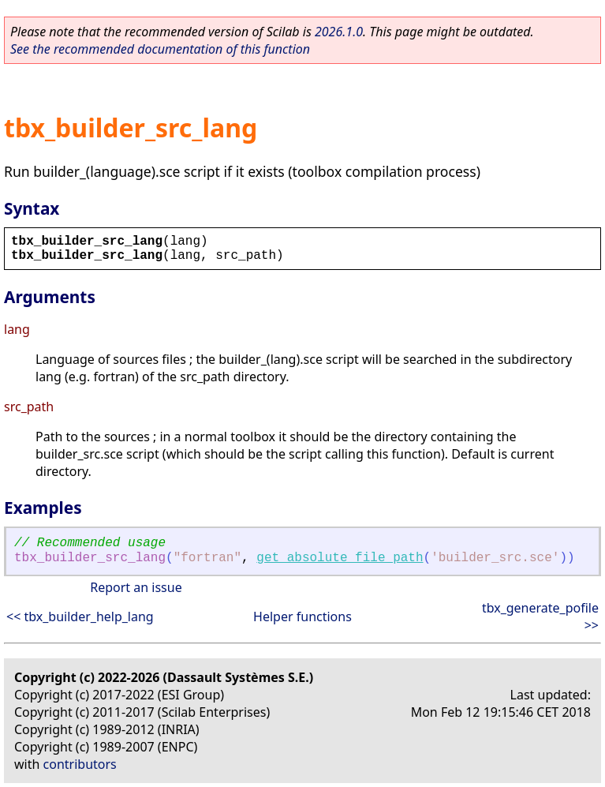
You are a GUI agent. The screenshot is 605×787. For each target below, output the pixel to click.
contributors (80, 764)
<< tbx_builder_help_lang (80, 616)
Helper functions (302, 616)
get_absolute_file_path (339, 558)
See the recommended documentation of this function (160, 49)
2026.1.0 (339, 31)
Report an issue (135, 587)
